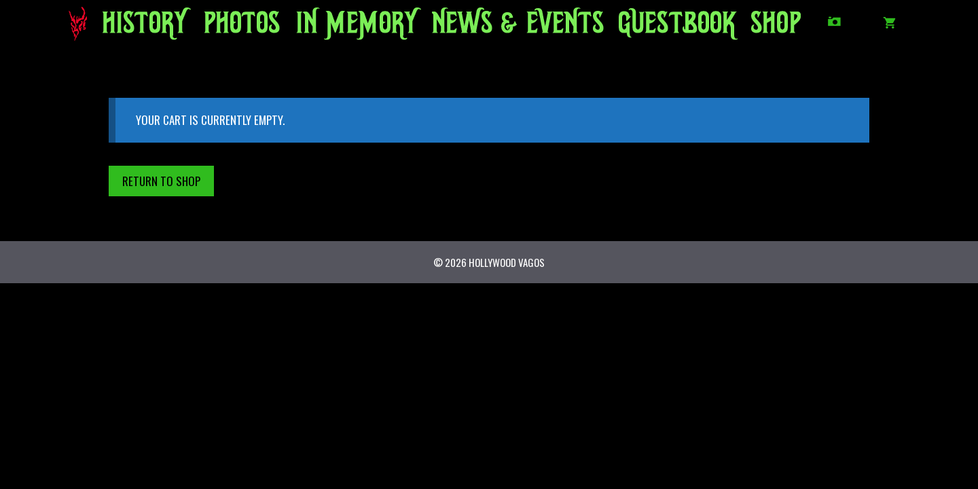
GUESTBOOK (669, 26)
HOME (82, 26)
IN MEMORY (345, 26)
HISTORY (140, 26)
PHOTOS (238, 26)
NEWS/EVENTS (494, 26)
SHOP (774, 26)
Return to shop (161, 181)
